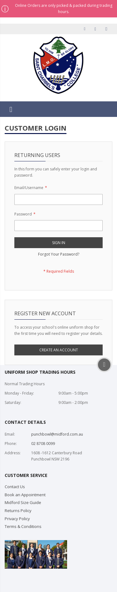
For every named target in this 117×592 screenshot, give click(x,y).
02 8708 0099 (43, 443)
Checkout (96, 29)
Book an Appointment (25, 494)
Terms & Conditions (23, 526)
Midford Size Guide (23, 502)
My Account (85, 29)
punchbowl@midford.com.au (57, 434)
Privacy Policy (17, 518)
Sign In (107, 29)
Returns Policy (18, 510)
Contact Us (15, 486)
